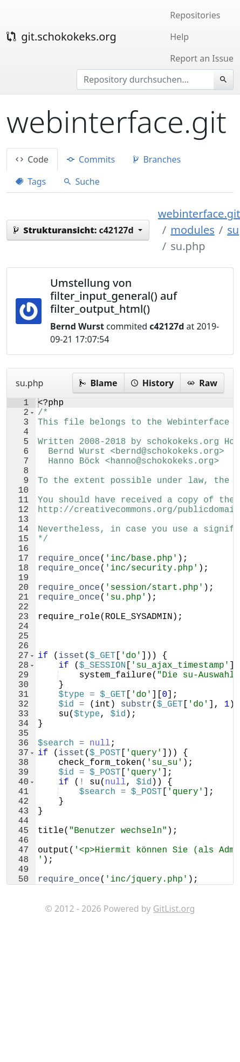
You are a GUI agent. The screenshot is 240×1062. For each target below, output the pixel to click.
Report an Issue (202, 58)
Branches (157, 159)
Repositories (195, 15)
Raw (202, 383)
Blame (98, 383)
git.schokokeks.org (61, 36)
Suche (81, 181)
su (233, 230)
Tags (31, 181)
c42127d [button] (74, 230)
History (152, 383)
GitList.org (174, 1017)
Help (179, 37)
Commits (91, 159)
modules (192, 230)
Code (32, 159)
